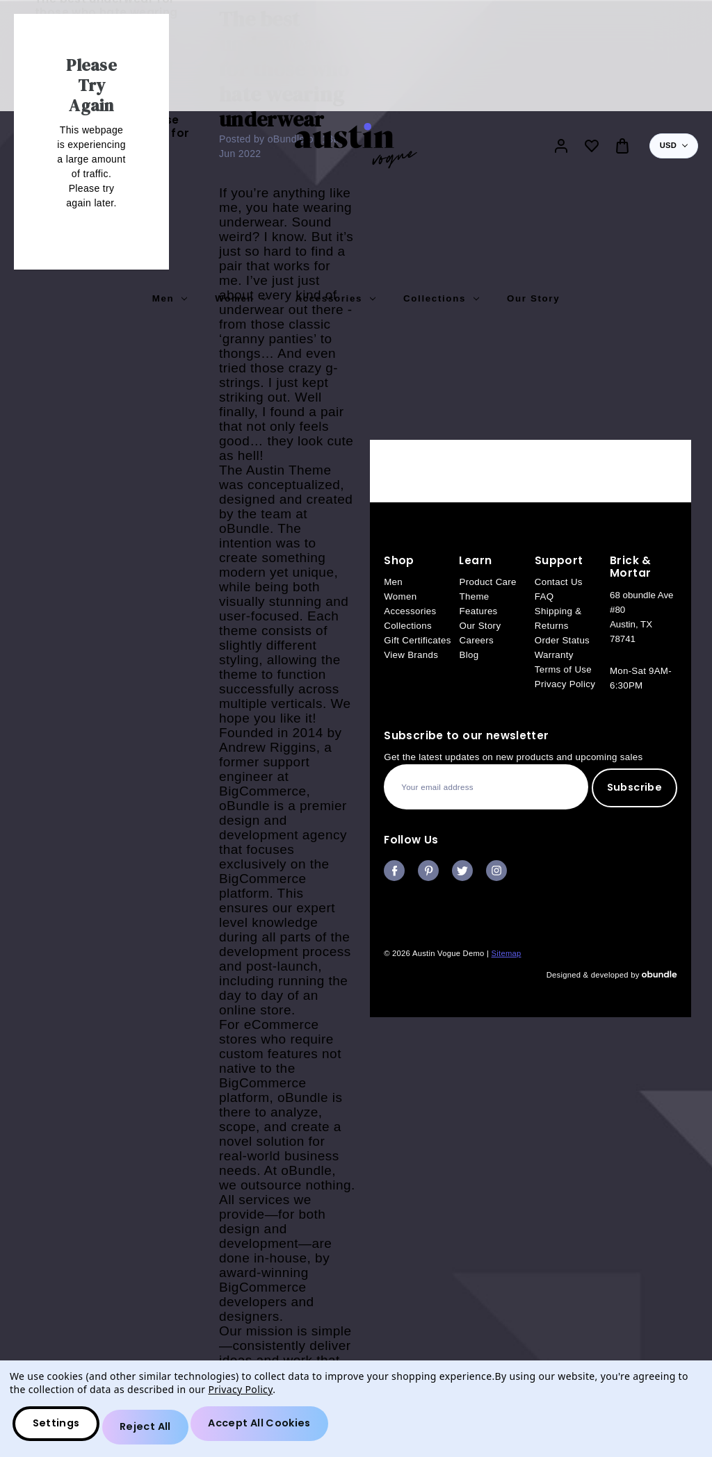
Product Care (487, 582)
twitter (462, 870)
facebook (394, 870)
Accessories (335, 298)
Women (241, 298)
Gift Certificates (417, 640)
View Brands (411, 655)
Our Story (533, 298)
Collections (441, 298)
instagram (496, 870)
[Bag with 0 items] (622, 145)
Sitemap (506, 953)
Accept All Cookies (277, 1429)
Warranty (554, 655)
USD (674, 145)
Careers (476, 640)
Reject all (155, 1429)
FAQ (544, 596)
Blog (468, 655)
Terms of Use (563, 669)
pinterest (428, 870)
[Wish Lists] (591, 145)
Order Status (562, 640)
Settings (60, 1429)
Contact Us (559, 582)
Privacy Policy (565, 684)
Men (170, 298)
